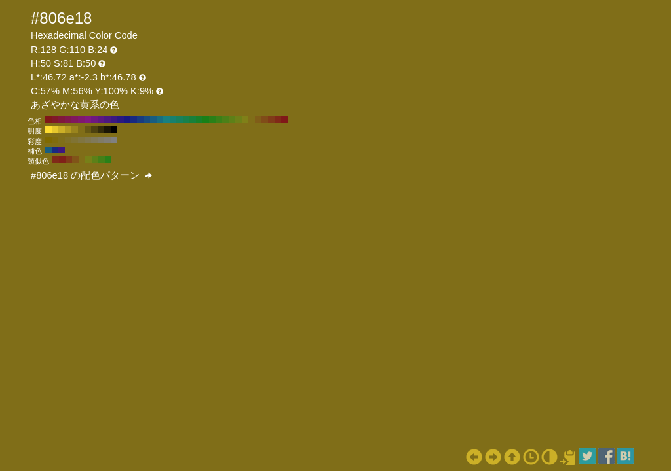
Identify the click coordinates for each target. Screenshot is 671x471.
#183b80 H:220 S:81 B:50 (140, 119)
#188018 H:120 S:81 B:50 (205, 119)
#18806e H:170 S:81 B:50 (173, 119)
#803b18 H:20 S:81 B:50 (271, 119)
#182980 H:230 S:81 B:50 (133, 119)
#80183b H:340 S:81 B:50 (61, 119)
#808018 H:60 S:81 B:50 (245, 119)
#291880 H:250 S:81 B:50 (120, 119)
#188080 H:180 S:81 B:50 (166, 119)
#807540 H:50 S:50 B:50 (81, 140)
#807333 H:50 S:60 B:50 (74, 140)
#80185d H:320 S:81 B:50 (74, 119)
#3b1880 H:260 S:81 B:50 (114, 119)
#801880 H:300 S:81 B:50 (88, 119)
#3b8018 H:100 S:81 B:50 (219, 119)
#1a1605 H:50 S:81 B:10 (107, 129)
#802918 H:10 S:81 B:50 (278, 119)
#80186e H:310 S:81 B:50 (81, 119)
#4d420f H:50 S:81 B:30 (94, 129)
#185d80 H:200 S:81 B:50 (153, 119)
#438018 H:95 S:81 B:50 (101, 159)
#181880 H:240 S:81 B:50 (127, 119)
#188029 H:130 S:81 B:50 (199, 119)
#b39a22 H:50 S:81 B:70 (68, 129)
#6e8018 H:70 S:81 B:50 (238, 119)
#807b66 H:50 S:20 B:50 (101, 140)
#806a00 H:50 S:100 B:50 (48, 140)
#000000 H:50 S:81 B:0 (114, 129)
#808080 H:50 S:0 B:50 (114, 140)
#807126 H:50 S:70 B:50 (68, 140)
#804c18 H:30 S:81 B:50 (264, 119)
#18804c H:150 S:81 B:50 (186, 119)
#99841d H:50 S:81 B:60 (74, 129)
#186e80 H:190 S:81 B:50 (160, 119)
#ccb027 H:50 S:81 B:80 (61, 129)
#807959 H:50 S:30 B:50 (94, 140)
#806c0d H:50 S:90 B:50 (55, 140)
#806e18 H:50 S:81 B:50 (251, 119)
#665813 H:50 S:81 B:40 (88, 129)
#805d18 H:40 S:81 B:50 (258, 119)
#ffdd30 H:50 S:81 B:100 (48, 129)
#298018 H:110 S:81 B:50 (212, 119)
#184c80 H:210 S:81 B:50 (147, 119)
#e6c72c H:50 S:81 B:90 (55, 129)
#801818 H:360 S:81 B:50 (48, 119)
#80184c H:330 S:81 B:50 (68, 119)
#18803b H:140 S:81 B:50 (192, 119)
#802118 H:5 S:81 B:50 (62, 159)
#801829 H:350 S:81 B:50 (55, 119)
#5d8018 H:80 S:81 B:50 (232, 119)
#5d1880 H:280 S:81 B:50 (101, 119)
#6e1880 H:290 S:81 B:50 (94, 119)
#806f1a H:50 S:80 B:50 (61, 140)
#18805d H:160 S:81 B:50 (179, 119)
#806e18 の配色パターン (91, 175)
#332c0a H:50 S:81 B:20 (101, 129)
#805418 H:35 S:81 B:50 (75, 159)
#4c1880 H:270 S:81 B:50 (107, 119)
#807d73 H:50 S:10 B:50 (107, 140)
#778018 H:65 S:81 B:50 (88, 159)
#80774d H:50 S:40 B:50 (88, 140)
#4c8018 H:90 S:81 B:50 (225, 119)
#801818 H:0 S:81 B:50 (284, 119)
